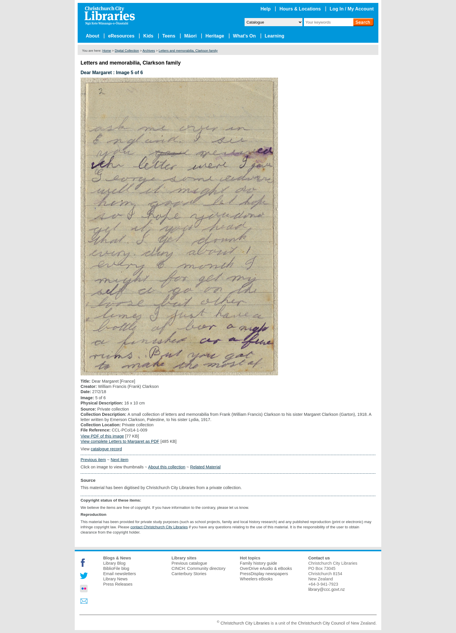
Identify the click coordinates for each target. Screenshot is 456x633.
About (92, 35)
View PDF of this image (102, 436)
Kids (148, 35)
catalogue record (106, 449)
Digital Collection (127, 50)
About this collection (166, 467)
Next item (120, 459)
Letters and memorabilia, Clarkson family (188, 50)
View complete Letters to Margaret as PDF (120, 441)
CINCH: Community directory (199, 568)
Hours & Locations (300, 8)
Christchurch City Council (321, 623)
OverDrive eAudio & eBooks (266, 568)
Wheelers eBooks (256, 579)
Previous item (93, 459)
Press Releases (118, 584)
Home (106, 50)
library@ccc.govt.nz (326, 589)
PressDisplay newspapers (264, 573)
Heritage (215, 35)
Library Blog (114, 563)
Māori (190, 35)
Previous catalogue (189, 563)
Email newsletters (119, 573)
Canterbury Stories (189, 573)
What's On (244, 35)
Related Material (205, 467)
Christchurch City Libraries (245, 623)
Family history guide (258, 563)
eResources (121, 35)
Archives (148, 50)
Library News (115, 579)
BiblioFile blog (116, 568)
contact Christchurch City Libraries (159, 527)
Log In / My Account (352, 8)
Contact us (319, 558)
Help (266, 8)
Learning (274, 35)
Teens (168, 35)
